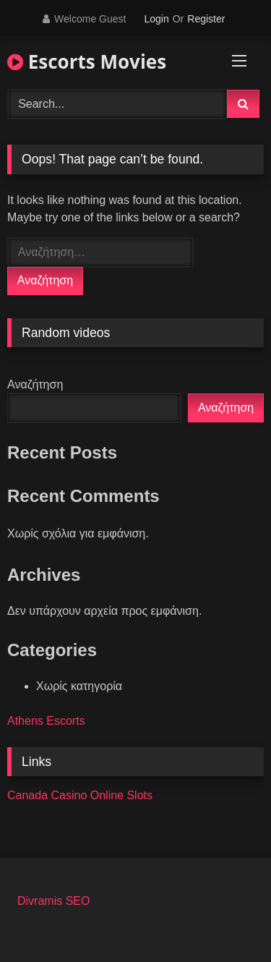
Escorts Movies (86, 61)
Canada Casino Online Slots (79, 795)
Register (206, 19)
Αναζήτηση (35, 384)
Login (156, 19)
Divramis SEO (53, 901)
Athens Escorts (46, 721)
